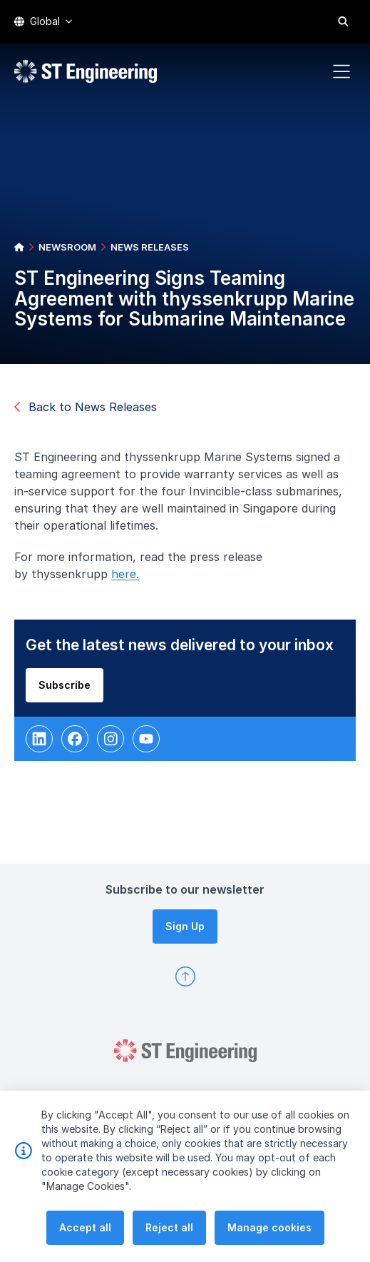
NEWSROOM (67, 247)
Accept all (85, 1244)
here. (129, 578)
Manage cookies (269, 1244)
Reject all (169, 1244)
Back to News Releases (85, 407)
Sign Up (185, 926)
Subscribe (69, 688)
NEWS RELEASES (150, 247)
